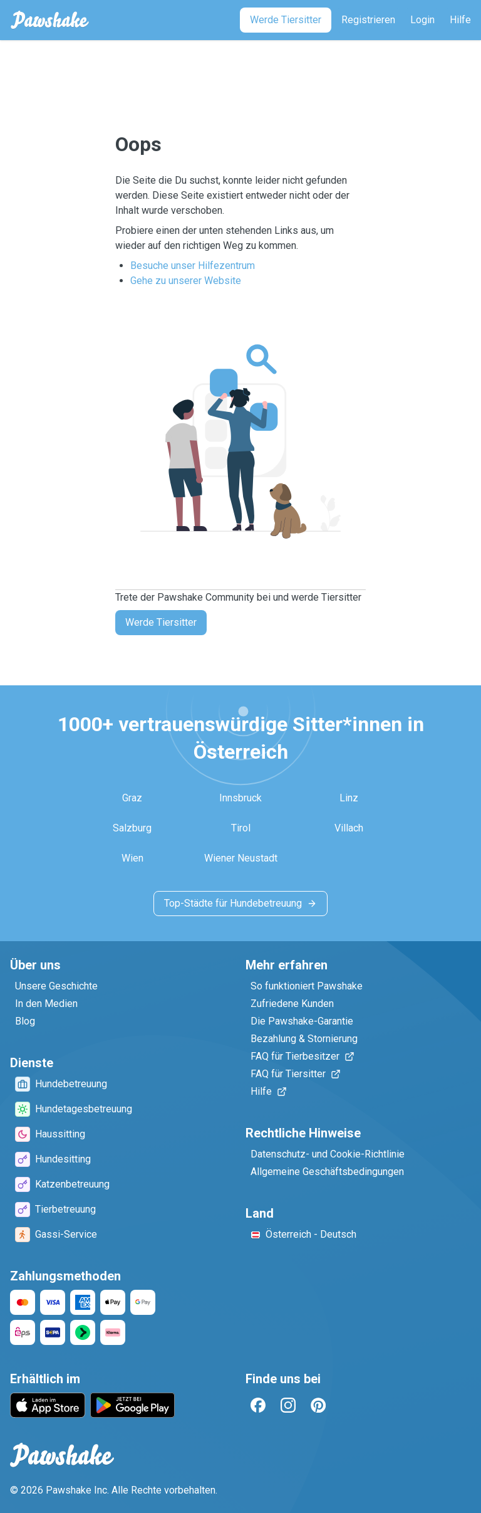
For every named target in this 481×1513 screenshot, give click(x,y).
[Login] (422, 20)
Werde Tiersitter (161, 622)
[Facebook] (258, 1405)
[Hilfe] (460, 20)
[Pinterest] (318, 1405)
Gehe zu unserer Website (185, 281)
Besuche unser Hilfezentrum (192, 265)
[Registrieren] (368, 20)
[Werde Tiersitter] (285, 20)
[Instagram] (288, 1405)
